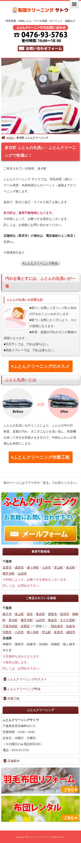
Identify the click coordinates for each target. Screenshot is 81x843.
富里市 (7, 567)
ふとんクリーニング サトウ (39, 837)
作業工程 (11, 698)
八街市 (46, 567)
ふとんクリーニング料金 (40, 263)
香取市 (52, 614)
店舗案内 (11, 761)
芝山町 (58, 567)
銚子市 (7, 614)
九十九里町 (67, 620)
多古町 (70, 567)
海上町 (19, 614)
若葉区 (25, 626)
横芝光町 (9, 573)
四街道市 (57, 626)
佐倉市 (70, 626)
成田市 (19, 567)
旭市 (30, 614)
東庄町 (40, 614)
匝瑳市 (64, 614)
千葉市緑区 (10, 626)
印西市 (7, 632)
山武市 (22, 573)
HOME (7, 137)
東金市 (52, 620)
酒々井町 (33, 567)
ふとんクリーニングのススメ (25, 679)
